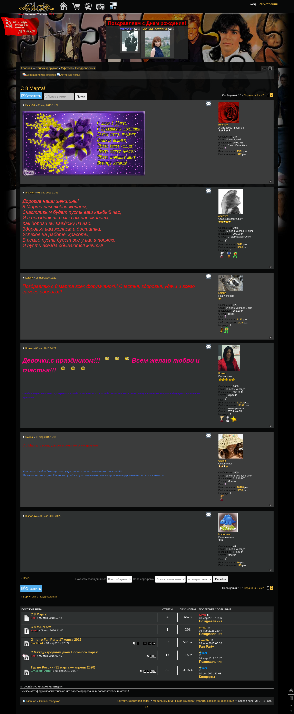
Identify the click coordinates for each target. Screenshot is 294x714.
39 (154, 643)
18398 (240, 405)
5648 (239, 244)
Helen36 (30, 105)
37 (145, 643)
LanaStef (204, 640)
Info (147, 707)
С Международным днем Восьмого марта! (64, 652)
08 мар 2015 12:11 (46, 277)
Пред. (26, 578)
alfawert (30, 192)
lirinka (28, 348)
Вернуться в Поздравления (40, 596)
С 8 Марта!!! (40, 614)
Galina (29, 437)
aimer (203, 652)
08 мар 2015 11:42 (47, 192)
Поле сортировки (159, 579)
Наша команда (184, 700)
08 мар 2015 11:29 (48, 105)
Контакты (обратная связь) (133, 700)
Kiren (202, 614)
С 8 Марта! (32, 88)
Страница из (254, 95)
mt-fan (203, 627)
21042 (240, 402)
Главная (26, 68)
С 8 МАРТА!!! (41, 627)
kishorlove (31, 516)
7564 (239, 151)
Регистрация (268, 4)
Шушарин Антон (41, 670)
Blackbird (37, 643)
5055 (240, 490)
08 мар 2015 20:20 (50, 516)
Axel (33, 617)
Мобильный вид (270, 68)
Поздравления (85, 68)
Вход (252, 4)
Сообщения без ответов (41, 74)
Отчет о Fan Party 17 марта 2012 (56, 639)
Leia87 (29, 277)
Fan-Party (206, 646)
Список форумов (47, 68)
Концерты (207, 676)
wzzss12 (126, 29)
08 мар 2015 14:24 (45, 348)
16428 (240, 487)
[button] (253, 8)
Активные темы (70, 74)
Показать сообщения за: (103, 579)
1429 (240, 322)
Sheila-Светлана (154, 29)
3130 (239, 319)
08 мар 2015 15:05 (46, 437)
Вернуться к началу (270, 181)
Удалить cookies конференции (215, 700)
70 (238, 562)
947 (239, 154)
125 (239, 565)
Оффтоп (67, 68)
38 (149, 643)
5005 (240, 247)
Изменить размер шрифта (265, 68)
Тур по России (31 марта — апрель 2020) (63, 667)
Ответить (31, 95)
